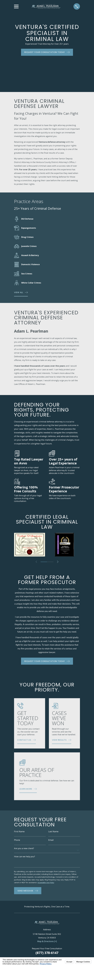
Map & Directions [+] (47, 942)
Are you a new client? (24, 849)
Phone (17, 840)
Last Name (53, 832)
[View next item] (58, 562)
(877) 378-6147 (47, 953)
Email (51, 840)
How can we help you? (24, 857)
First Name (19, 832)
